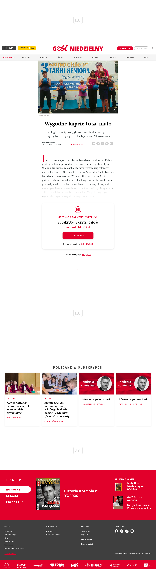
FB (98, 142)
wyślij (112, 142)
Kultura (78, 57)
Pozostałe (11, 502)
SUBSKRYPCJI (87, 244)
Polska (43, 57)
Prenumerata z (23, 48)
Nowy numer (9, 57)
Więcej (147, 57)
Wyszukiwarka (152, 48)
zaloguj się (141, 48)
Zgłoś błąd (10, 554)
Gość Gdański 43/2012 (52, 144)
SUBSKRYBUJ (125, 48)
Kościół (26, 57)
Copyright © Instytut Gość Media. (125, 554)
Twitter (103, 142)
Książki (11, 495)
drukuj (107, 142)
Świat (60, 57)
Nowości (11, 489)
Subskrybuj (78, 235)
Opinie (113, 57)
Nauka (95, 57)
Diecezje (130, 57)
